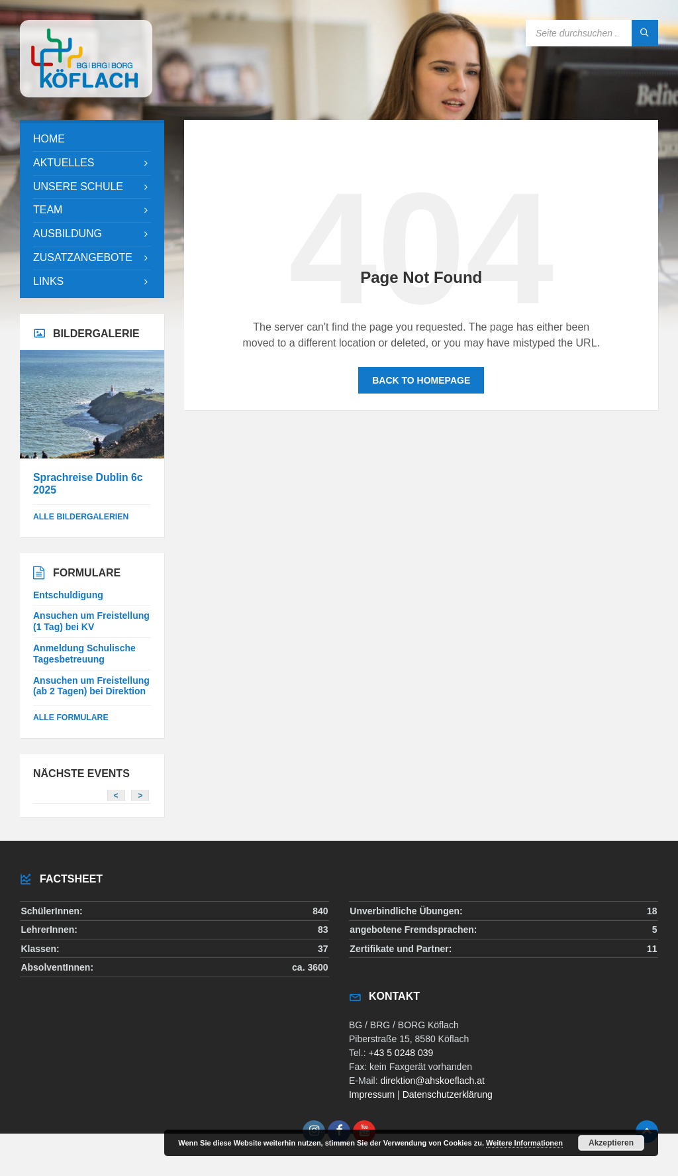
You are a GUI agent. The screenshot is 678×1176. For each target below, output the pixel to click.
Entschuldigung (68, 595)
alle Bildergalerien (80, 516)
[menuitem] (92, 139)
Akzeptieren (611, 1143)
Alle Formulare (71, 717)
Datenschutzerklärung (448, 1094)
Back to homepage (421, 380)
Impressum (372, 1094)
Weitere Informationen (524, 1143)
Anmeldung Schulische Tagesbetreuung (84, 654)
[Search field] (592, 33)
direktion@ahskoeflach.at (432, 1080)
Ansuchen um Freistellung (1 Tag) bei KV (91, 621)
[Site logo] (86, 93)
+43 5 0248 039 (401, 1052)
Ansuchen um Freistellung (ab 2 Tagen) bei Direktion (91, 686)
